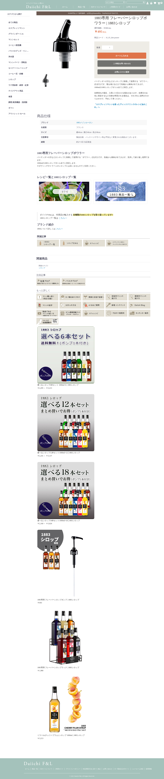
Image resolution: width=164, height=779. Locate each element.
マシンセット (13, 39)
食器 (10, 97)
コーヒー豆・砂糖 (15, 74)
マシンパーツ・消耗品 (17, 62)
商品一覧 (81, 7)
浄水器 (11, 57)
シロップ (12, 79)
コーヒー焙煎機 (14, 45)
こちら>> (63, 218)
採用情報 (149, 769)
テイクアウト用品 (15, 91)
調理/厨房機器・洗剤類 (17, 102)
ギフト (11, 108)
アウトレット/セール (16, 114)
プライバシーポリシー (73, 769)
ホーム (65, 7)
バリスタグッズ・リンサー (19, 51)
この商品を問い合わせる (122, 63)
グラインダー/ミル (15, 34)
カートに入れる (121, 56)
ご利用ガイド (115, 7)
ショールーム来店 (137, 769)
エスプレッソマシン (16, 28)
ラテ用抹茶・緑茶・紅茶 (18, 85)
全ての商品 (13, 22)
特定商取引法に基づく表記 (92, 769)
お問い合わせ (131, 7)
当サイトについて (98, 7)
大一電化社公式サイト (121, 769)
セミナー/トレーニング (17, 68)
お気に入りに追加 (122, 72)
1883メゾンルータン (84, 123)
